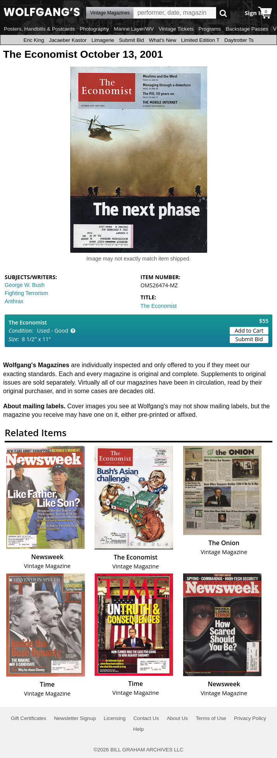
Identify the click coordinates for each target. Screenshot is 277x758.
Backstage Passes (247, 29)
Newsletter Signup (75, 718)
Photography (94, 29)
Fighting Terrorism (26, 293)
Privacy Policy (250, 718)
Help (138, 729)
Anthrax (14, 301)
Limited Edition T (200, 40)
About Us (177, 718)
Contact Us (146, 718)
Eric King (33, 40)
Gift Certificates (28, 718)
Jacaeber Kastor (68, 40)
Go (223, 13)
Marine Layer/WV (134, 29)
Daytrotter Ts (238, 40)
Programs (210, 29)
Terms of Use (211, 718)
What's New (163, 40)
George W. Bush (25, 285)
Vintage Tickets (176, 29)
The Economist (158, 306)
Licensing (114, 718)
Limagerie (103, 40)
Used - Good (52, 330)
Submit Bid (131, 40)
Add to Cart (249, 330)
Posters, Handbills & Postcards (39, 29)
